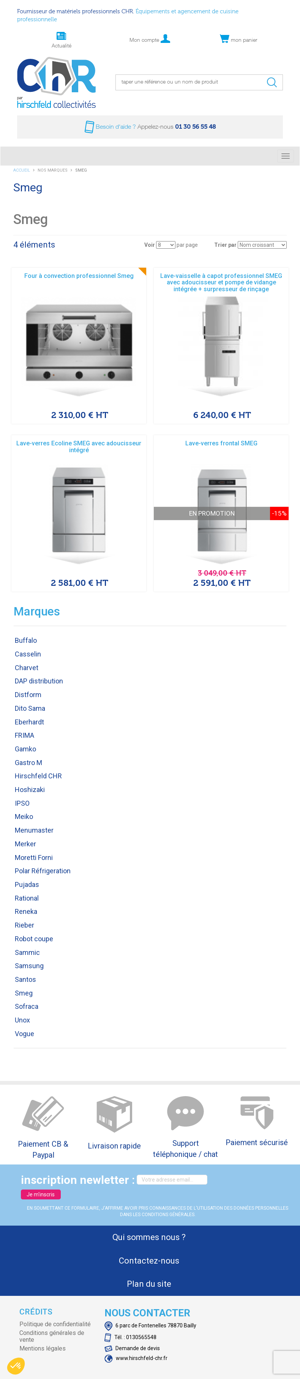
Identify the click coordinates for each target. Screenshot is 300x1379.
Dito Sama (30, 708)
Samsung (29, 966)
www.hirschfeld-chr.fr (135, 1358)
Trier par (225, 245)
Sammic (27, 952)
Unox (22, 1020)
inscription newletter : (78, 1180)
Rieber (24, 925)
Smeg (24, 993)
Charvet (26, 668)
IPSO (22, 803)
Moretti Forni (34, 857)
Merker (25, 844)
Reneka (26, 911)
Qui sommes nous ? (149, 1237)
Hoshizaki (30, 790)
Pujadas (27, 884)
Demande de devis (132, 1348)
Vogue (24, 1034)
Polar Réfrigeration (43, 871)
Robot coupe (34, 939)
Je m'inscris (41, 1194)
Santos (25, 979)
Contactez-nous (149, 1260)
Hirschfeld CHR (38, 776)
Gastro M (28, 763)
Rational (27, 898)
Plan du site (149, 1284)
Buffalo (26, 640)
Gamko (25, 749)
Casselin (28, 654)
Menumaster (34, 830)
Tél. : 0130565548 (130, 1337)
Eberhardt (29, 722)
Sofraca (26, 1006)
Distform (28, 695)
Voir (149, 245)
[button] (16, 1366)
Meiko (24, 816)
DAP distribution (39, 681)
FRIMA (24, 735)
